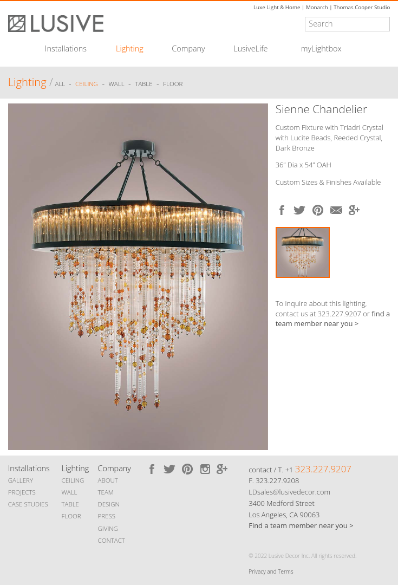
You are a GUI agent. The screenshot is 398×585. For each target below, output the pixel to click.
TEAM (106, 492)
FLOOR (71, 516)
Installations (66, 49)
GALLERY (20, 480)
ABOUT (108, 480)
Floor (172, 84)
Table (143, 84)
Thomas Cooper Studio (362, 7)
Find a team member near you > (301, 525)
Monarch (317, 7)
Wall (117, 84)
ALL (61, 84)
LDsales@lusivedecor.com (289, 492)
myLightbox (321, 49)
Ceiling (86, 84)
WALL (69, 492)
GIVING (108, 528)
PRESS (107, 516)
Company (188, 49)
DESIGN (109, 504)
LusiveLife (250, 49)
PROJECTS (22, 492)
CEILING (72, 480)
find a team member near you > (333, 319)
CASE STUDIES (28, 504)
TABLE (70, 504)
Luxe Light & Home (276, 7)
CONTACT (111, 540)
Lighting (129, 49)
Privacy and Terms (271, 571)
